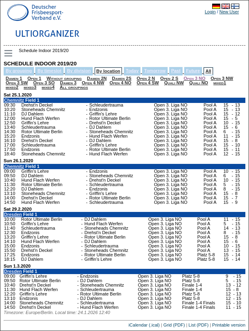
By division (79, 70)
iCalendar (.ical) (144, 325)
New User (229, 11)
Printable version (228, 325)
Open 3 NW (222, 78)
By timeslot (49, 70)
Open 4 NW (93, 82)
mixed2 (12, 87)
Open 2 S (169, 78)
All (208, 71)
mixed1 (219, 82)
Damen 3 (68, 82)
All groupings (74, 87)
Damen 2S (122, 78)
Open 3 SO (44, 82)
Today (132, 70)
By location (108, 71)
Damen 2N (97, 78)
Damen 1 (14, 78)
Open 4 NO (121, 82)
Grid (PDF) (174, 325)
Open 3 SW (17, 82)
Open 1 (34, 78)
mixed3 (30, 87)
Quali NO (198, 82)
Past (176, 70)
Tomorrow (155, 70)
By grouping (19, 70)
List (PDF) (199, 325)
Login (210, 11)
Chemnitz (14, 100)
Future (193, 70)
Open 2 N (146, 78)
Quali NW (174, 82)
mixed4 (48, 87)
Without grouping (64, 78)
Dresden (13, 214)
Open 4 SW (147, 82)
